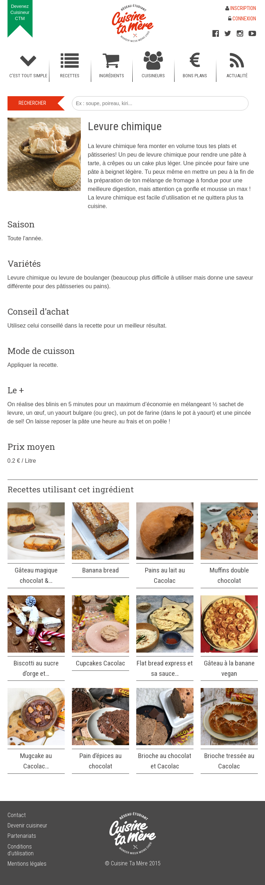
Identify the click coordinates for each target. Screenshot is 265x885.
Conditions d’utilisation (21, 850)
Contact (17, 815)
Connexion (242, 18)
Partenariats (22, 835)
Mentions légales (27, 863)
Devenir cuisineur (27, 825)
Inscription (240, 8)
